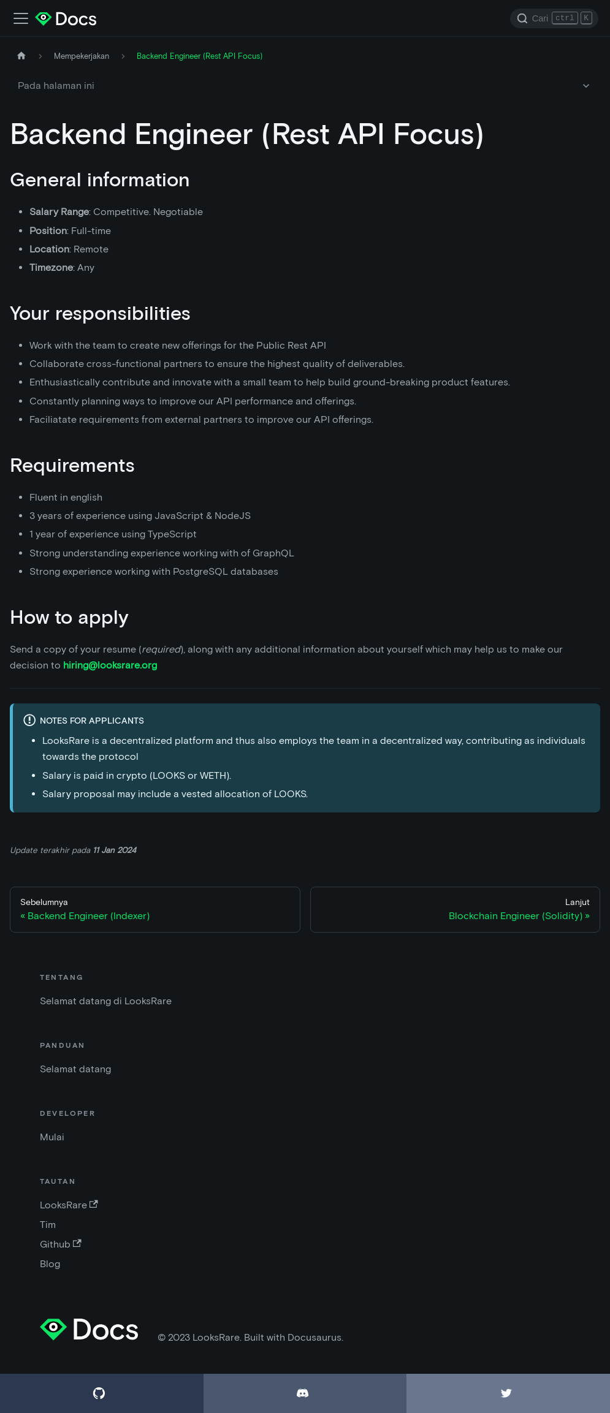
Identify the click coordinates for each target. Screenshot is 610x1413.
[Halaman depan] (21, 56)
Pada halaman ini (56, 85)
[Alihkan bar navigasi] (21, 18)
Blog (50, 1264)
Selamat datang (75, 1069)
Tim (48, 1224)
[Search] (554, 18)
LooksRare (69, 1205)
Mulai (52, 1137)
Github (61, 1244)
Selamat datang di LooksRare (106, 1001)
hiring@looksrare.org (110, 665)
